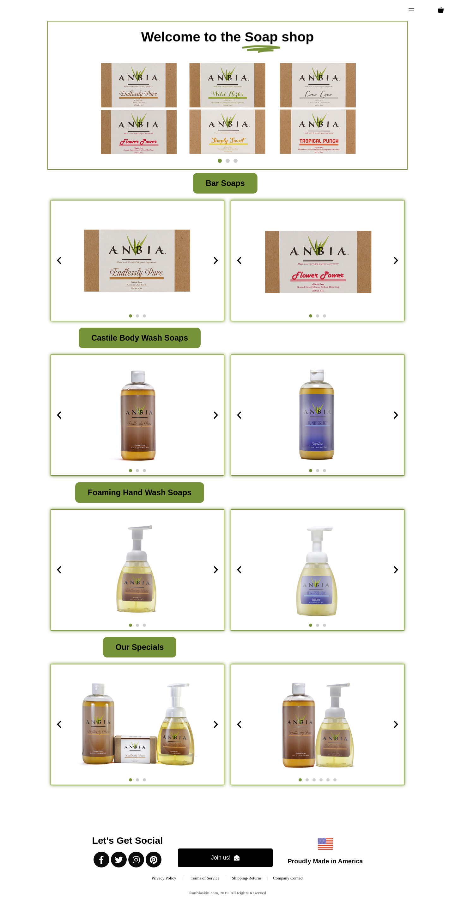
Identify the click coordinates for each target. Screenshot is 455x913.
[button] (412, 10)
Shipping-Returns (247, 878)
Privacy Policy (164, 878)
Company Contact (288, 878)
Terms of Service (208, 878)
